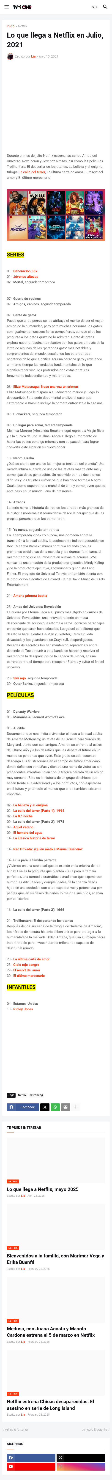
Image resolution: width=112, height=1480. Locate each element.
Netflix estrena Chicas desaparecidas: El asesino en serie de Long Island (50, 1405)
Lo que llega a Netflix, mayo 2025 (43, 1189)
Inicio (10, 26)
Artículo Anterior (16, 1429)
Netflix (22, 26)
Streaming (36, 1095)
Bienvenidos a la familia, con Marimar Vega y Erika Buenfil (55, 1259)
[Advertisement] (56, 106)
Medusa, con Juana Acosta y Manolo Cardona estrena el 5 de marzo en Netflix (51, 1332)
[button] (6, 7)
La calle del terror (32, 172)
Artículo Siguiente (94, 1429)
